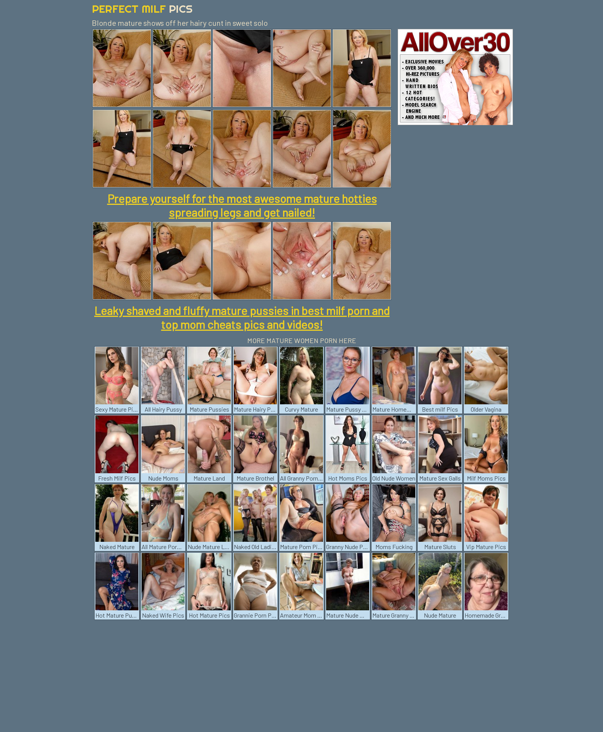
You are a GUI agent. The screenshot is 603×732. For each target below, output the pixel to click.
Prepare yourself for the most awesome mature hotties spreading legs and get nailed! (242, 205)
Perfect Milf (142, 8)
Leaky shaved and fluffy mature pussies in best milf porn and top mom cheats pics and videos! (242, 317)
